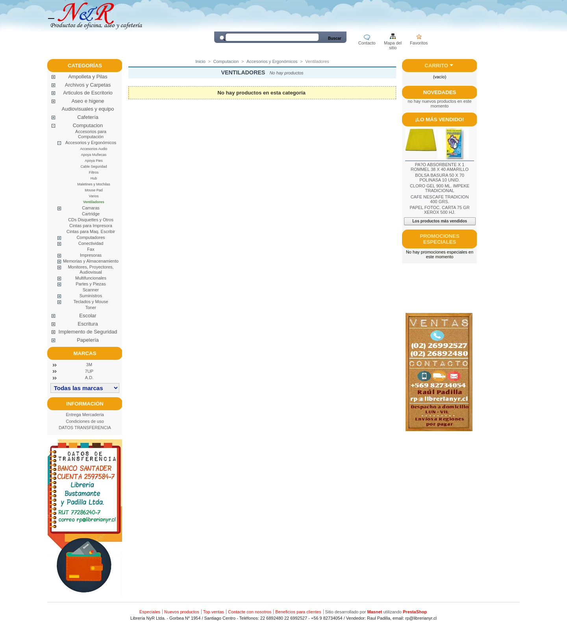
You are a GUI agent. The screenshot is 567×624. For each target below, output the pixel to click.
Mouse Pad (94, 190)
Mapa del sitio (393, 43)
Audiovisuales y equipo (88, 109)
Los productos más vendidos (439, 221)
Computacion (88, 125)
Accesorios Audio (93, 149)
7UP (89, 371)
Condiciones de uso (85, 421)
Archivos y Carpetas (88, 85)
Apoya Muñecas (94, 155)
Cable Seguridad (93, 166)
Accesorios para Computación (90, 134)
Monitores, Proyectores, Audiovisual (90, 269)
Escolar (87, 315)
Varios (94, 196)
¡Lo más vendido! (439, 119)
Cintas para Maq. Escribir (91, 231)
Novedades (439, 92)
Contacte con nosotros (249, 611)
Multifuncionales (90, 278)
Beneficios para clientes (298, 611)
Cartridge (91, 213)
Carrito (436, 66)
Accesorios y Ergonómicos (91, 142)
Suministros (91, 295)
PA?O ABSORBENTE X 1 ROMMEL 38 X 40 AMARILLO (440, 167)
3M (89, 364)
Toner (90, 307)
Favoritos (419, 43)
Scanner (91, 289)
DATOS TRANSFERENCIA (85, 427)
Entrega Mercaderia (85, 414)
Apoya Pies (94, 161)
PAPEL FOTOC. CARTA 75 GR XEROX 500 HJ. (439, 210)
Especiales (149, 611)
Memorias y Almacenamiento (91, 261)
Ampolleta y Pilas (87, 77)
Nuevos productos (181, 611)
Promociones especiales (439, 239)
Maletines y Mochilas (93, 184)
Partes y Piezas (91, 283)
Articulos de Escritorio (88, 93)
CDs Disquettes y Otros (90, 219)
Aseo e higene (87, 101)
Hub (94, 178)
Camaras (91, 208)
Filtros (94, 172)
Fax (90, 249)
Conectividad (91, 243)
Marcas (85, 353)
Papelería (88, 340)
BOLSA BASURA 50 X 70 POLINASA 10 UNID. (439, 177)
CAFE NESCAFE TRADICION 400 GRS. (440, 199)
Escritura (88, 324)
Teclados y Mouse (90, 301)
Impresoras (91, 255)
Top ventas (213, 611)
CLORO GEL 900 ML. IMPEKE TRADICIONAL (439, 188)
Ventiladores (93, 202)
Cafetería (87, 117)
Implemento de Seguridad (88, 332)
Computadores (90, 237)
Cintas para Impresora (90, 225)
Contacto (367, 43)
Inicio (200, 61)
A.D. (89, 377)
